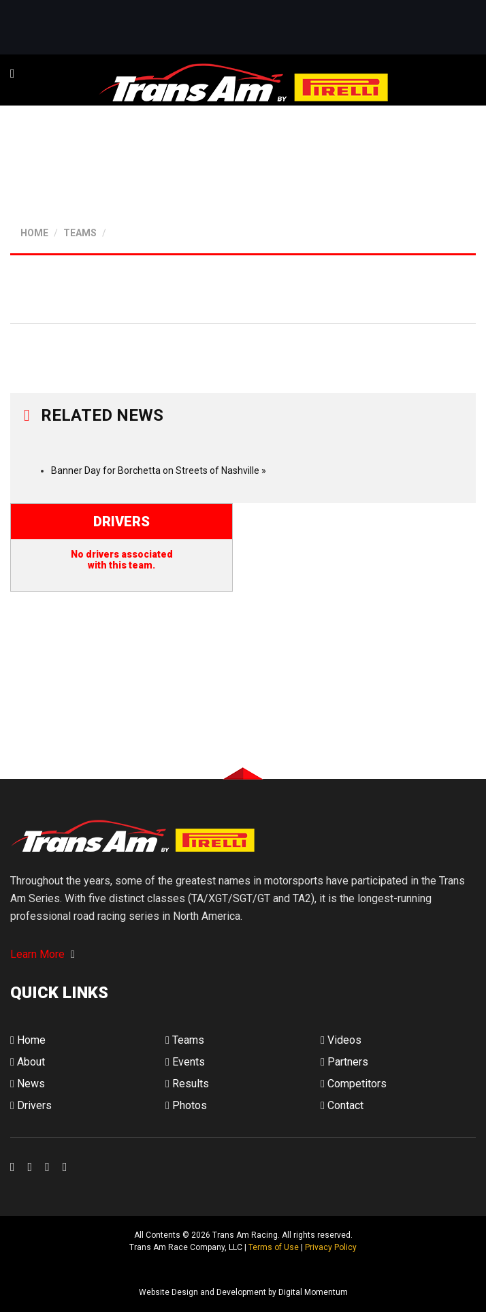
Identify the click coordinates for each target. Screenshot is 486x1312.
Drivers (31, 1105)
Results (187, 1083)
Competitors (354, 1083)
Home (28, 1040)
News (27, 1083)
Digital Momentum (28, 1270)
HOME (34, 232)
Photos (186, 1105)
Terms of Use (273, 1247)
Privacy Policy (331, 1247)
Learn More (42, 954)
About (27, 1061)
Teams (184, 1040)
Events (185, 1061)
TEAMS (80, 232)
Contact (342, 1105)
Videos (341, 1040)
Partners (344, 1061)
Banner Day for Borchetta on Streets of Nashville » (158, 470)
